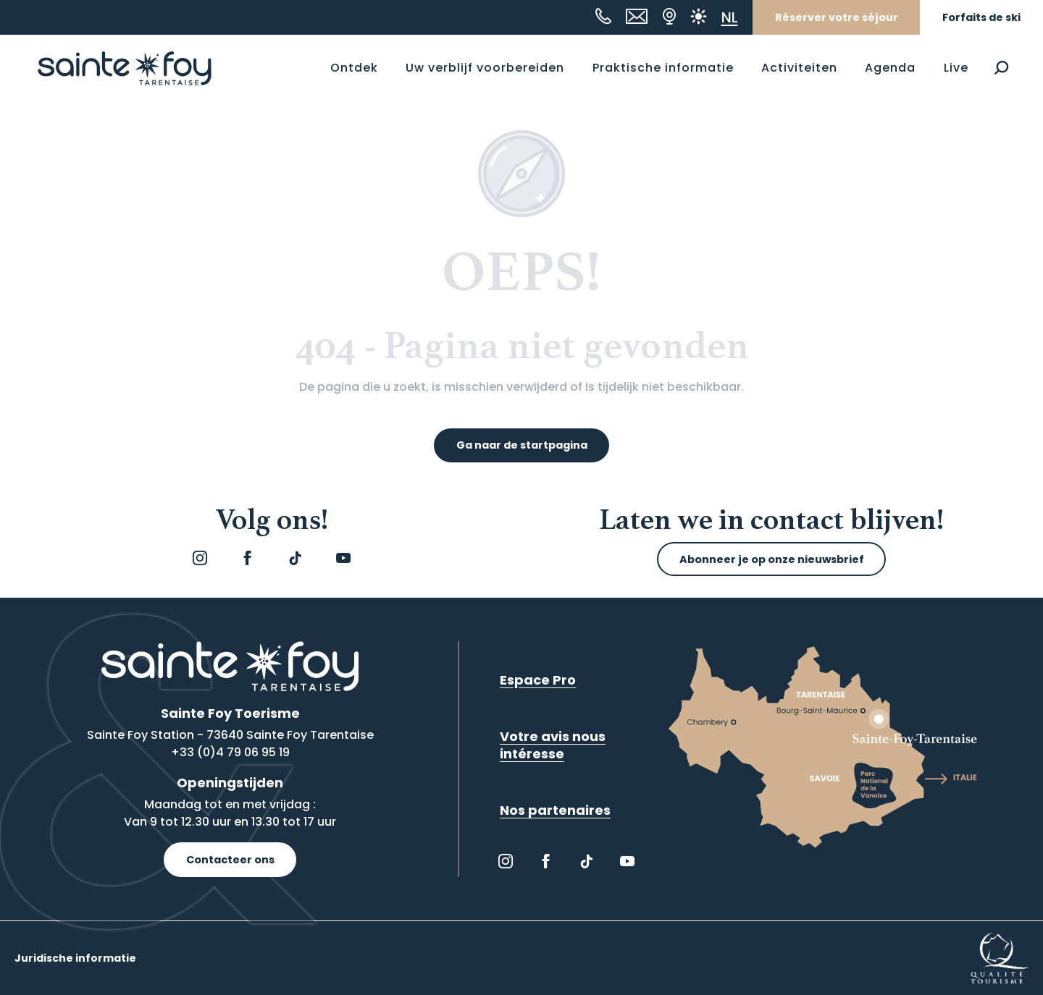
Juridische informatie (75, 958)
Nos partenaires (555, 810)
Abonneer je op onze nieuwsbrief (771, 559)
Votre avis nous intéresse (553, 745)
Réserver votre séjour (836, 17)
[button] (1001, 67)
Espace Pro (538, 680)
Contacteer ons (230, 859)
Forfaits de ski (981, 17)
